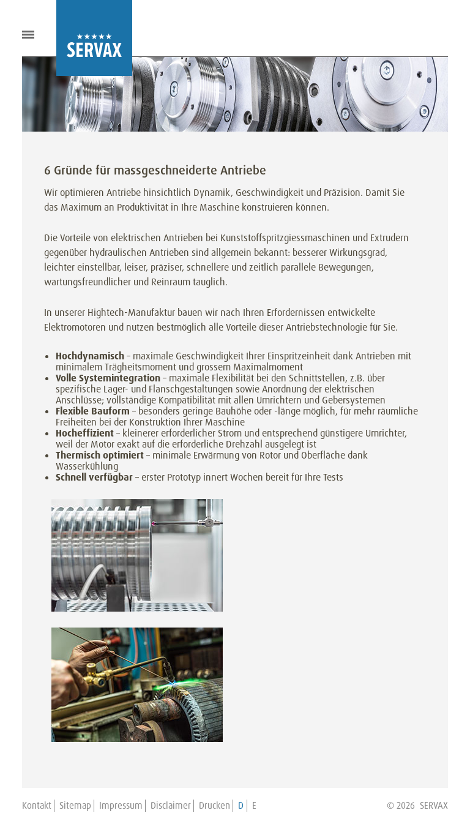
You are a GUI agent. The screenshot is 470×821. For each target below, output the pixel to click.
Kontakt (36, 806)
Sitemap (75, 806)
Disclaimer (171, 806)
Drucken (214, 806)
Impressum (121, 806)
